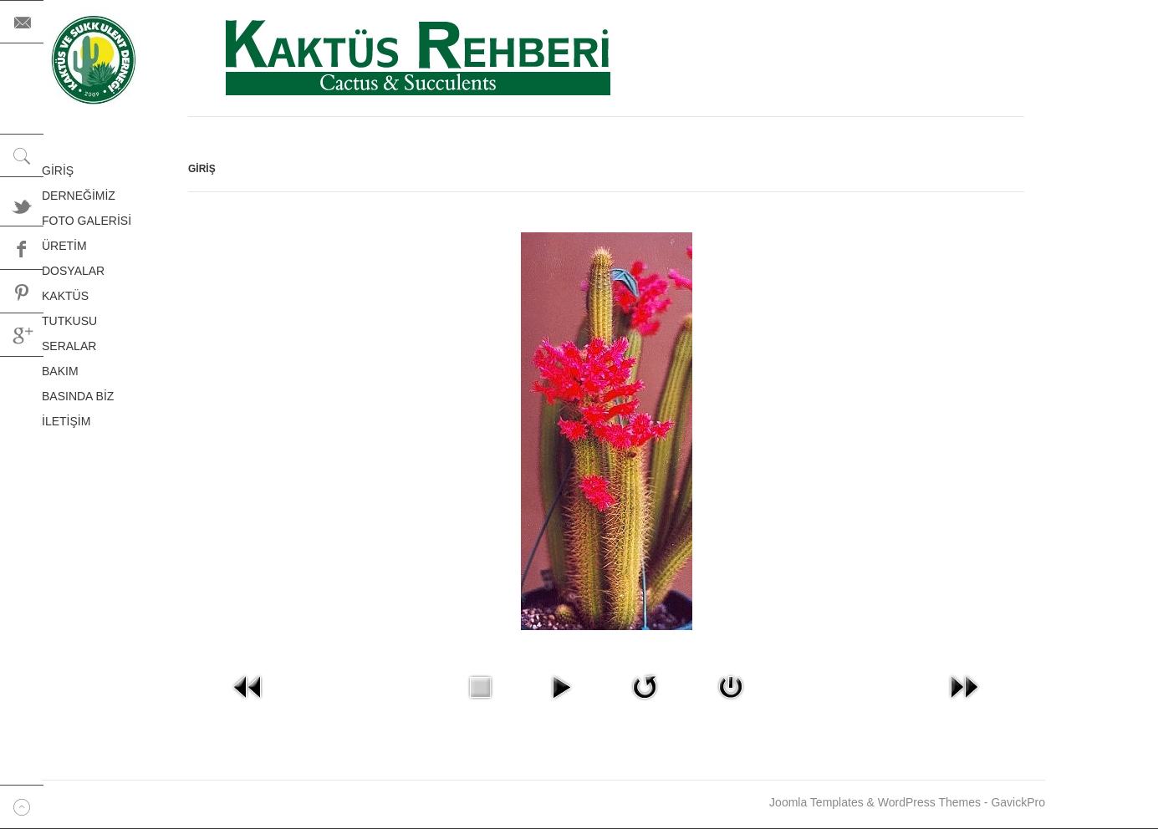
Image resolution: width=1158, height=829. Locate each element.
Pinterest (21, 291)
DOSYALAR (73, 270)
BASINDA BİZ (78, 396)
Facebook (21, 248)
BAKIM (60, 371)
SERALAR (69, 346)
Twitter (21, 204)
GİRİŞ (58, 170)
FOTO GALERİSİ (86, 220)
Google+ (21, 335)
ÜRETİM (64, 245)
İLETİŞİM (66, 421)
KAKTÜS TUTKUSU (69, 308)
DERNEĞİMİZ (78, 195)
